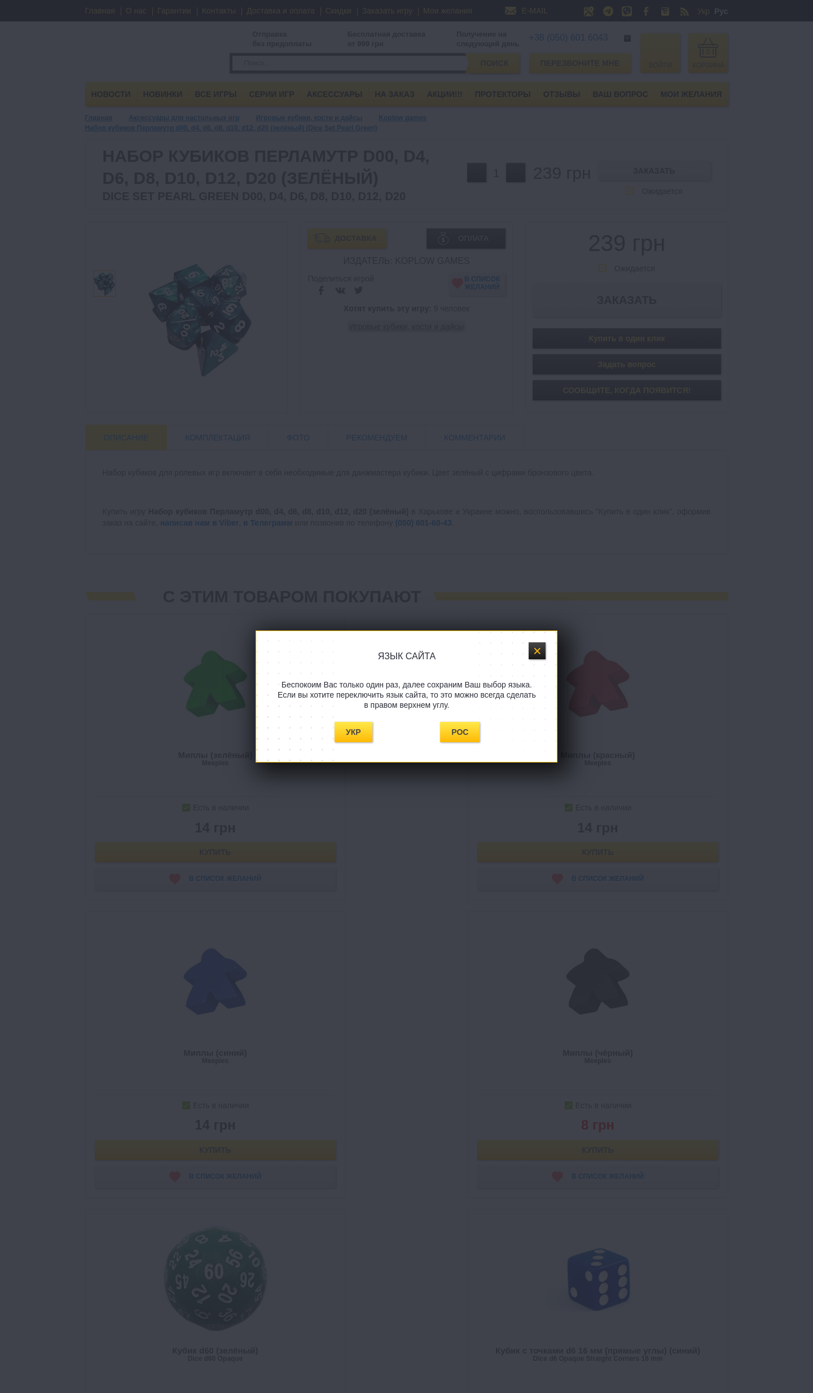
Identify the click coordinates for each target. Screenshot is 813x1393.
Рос (459, 732)
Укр (353, 732)
